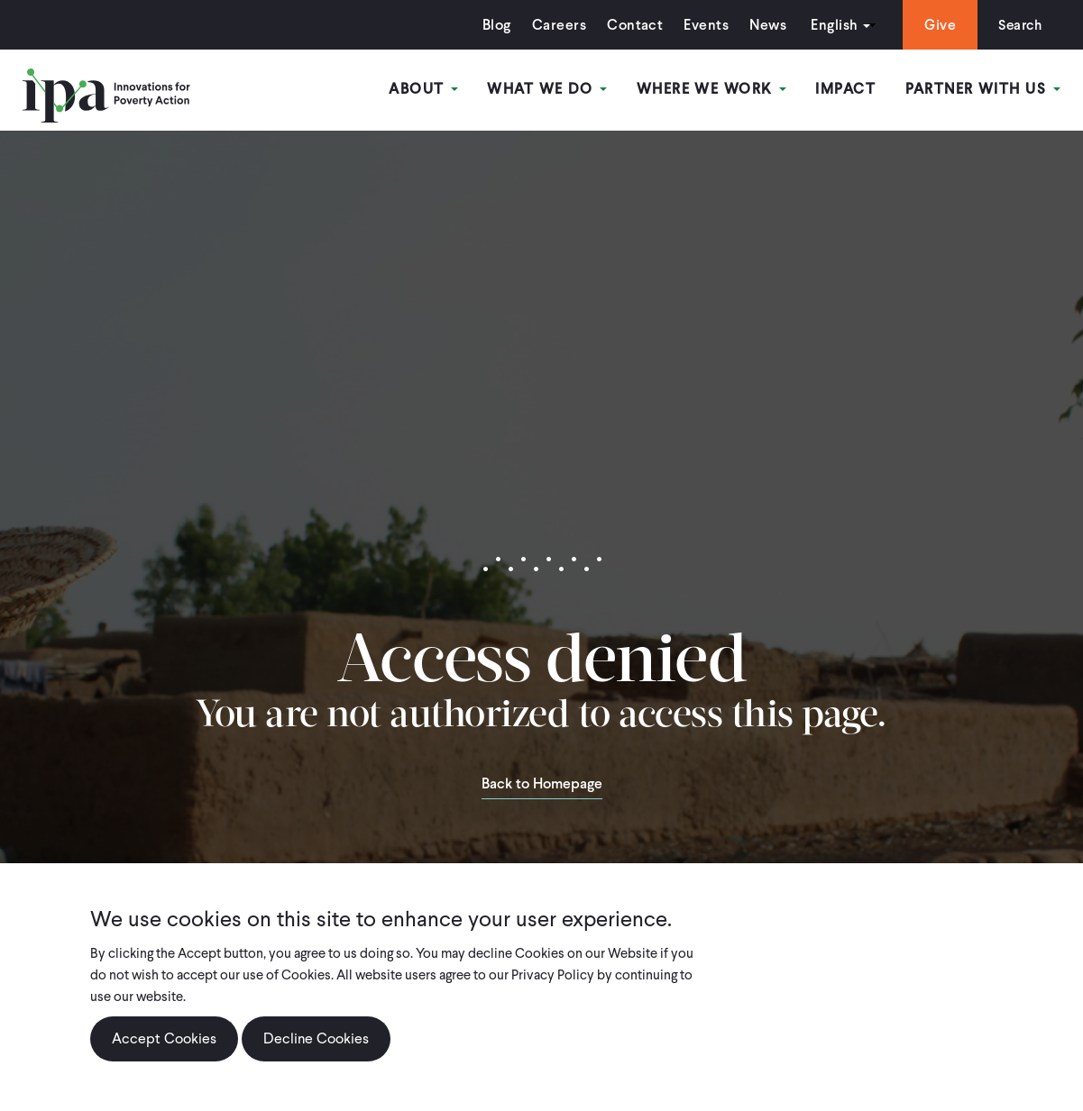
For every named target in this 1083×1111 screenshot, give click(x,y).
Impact (846, 88)
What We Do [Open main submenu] (549, 88)
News (763, 24)
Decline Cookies (316, 1038)
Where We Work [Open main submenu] (712, 88)
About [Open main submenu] (426, 88)
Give (935, 24)
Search (1018, 24)
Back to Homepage (542, 785)
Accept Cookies (164, 1038)
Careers (555, 24)
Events (701, 24)
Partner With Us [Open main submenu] (982, 88)
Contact (630, 24)
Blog (492, 24)
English (829, 24)
